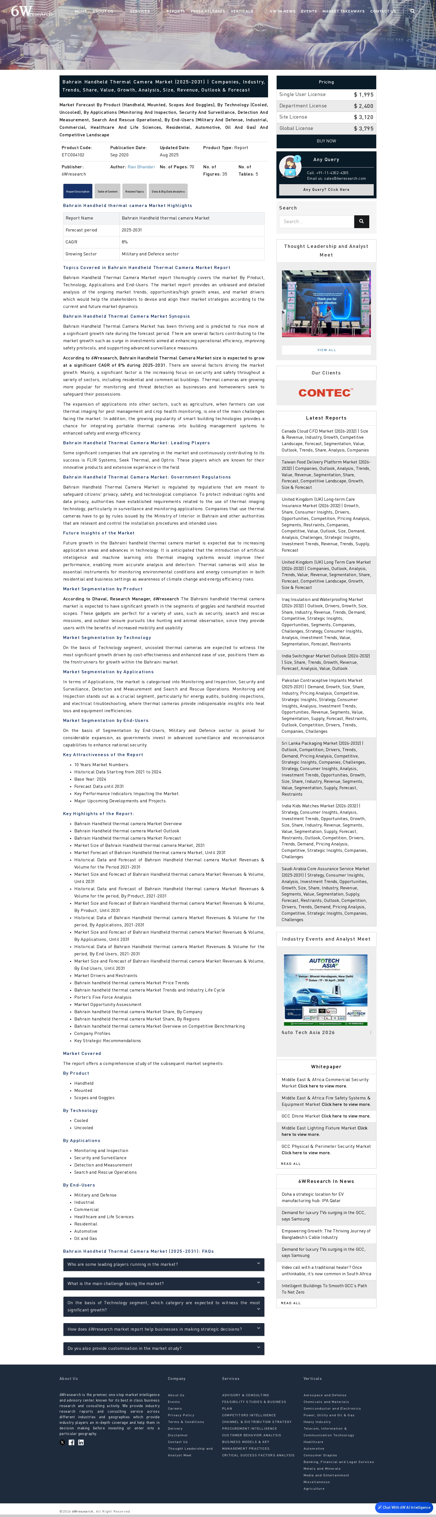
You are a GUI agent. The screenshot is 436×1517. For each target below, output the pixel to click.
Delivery (175, 1431)
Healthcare (314, 1444)
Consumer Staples (321, 1458)
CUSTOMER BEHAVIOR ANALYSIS (251, 1438)
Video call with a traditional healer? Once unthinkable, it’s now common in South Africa (324, 1305)
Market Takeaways (353, 13)
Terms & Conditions (186, 1424)
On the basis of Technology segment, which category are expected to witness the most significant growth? (164, 1309)
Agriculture (314, 1491)
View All (327, 350)
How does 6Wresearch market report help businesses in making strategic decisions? (164, 1331)
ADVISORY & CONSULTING (245, 1398)
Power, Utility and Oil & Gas (329, 1418)
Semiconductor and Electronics (332, 1411)
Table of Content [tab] (132, 193)
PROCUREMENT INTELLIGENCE (249, 1431)
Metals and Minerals (322, 1471)
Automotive (314, 1451)
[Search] (361, 221)
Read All (291, 1195)
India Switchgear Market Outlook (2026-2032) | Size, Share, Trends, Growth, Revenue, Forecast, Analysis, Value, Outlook (326, 675)
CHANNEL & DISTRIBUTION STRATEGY (257, 1424)
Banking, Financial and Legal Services (339, 1464)
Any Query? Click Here (326, 190)
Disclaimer (178, 1438)
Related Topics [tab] (174, 193)
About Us (146, 13)
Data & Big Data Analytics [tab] (225, 193)
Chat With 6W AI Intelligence (402, 1507)
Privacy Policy (181, 1418)
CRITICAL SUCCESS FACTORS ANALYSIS (258, 1458)
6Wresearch (82, 1514)
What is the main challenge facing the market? (164, 1285)
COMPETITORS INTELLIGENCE (249, 1418)
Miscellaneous (317, 1484)
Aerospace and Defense (325, 1398)
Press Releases (229, 13)
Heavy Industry (317, 1424)
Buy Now (326, 141)
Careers (175, 1411)
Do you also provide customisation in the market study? (164, 1350)
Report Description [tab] (86, 193)
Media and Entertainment (327, 1478)
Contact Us (393, 13)
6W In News (292, 13)
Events (319, 13)
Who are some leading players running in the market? (164, 1266)
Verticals (263, 13)
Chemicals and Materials (327, 1404)
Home (124, 13)
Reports (196, 13)
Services (172, 13)
